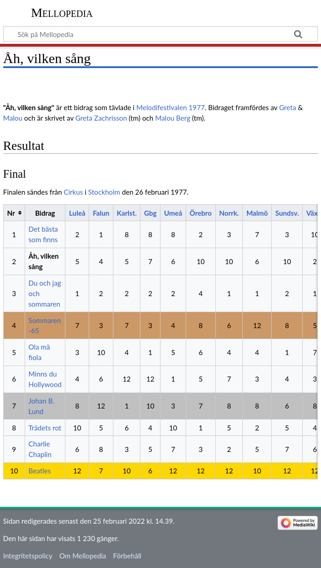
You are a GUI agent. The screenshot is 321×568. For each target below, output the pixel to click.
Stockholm (104, 192)
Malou (12, 118)
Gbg (150, 213)
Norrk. (229, 213)
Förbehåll (127, 556)
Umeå (173, 213)
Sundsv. (287, 213)
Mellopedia (62, 12)
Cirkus (73, 192)
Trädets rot (44, 428)
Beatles (39, 471)
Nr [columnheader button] (11, 213)
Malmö (257, 213)
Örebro (201, 213)
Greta (287, 107)
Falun (101, 213)
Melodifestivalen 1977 (170, 107)
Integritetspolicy (28, 556)
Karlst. (126, 213)
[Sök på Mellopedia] (160, 34)
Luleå (77, 213)
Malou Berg (172, 118)
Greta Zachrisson (101, 118)
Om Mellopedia (82, 556)
